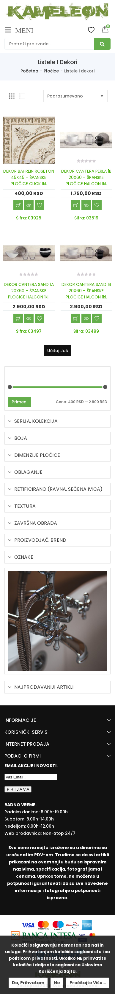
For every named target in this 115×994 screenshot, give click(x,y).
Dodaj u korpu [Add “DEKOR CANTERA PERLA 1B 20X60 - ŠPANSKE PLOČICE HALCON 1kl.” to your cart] (75, 205)
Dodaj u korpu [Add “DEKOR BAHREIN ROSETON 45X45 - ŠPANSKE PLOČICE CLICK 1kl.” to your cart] (18, 205)
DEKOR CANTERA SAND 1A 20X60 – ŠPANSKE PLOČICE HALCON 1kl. (29, 290)
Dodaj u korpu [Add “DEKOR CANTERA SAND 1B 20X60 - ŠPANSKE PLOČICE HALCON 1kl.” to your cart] (75, 318)
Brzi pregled (29, 205)
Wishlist (91, 29)
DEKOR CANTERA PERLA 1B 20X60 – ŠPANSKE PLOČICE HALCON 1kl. (86, 177)
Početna (29, 71)
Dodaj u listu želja (39, 205)
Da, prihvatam (28, 983)
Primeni (19, 402)
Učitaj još (57, 351)
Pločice (51, 71)
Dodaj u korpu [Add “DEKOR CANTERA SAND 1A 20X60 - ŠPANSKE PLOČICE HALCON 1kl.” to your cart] (18, 318)
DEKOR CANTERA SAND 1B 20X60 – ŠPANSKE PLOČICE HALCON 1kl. (86, 290)
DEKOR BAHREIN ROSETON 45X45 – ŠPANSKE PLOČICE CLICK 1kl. (28, 177)
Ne (57, 983)
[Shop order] (75, 96)
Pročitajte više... (88, 983)
